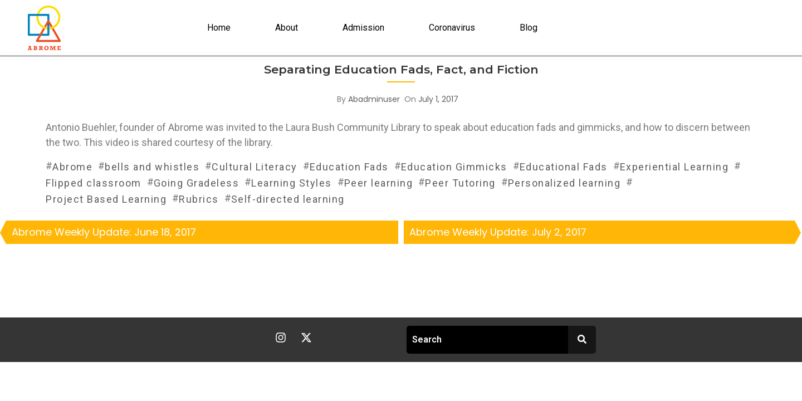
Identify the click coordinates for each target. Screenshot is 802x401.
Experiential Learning (674, 167)
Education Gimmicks (454, 167)
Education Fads (349, 167)
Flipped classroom (93, 183)
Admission (363, 27)
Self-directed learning (288, 199)
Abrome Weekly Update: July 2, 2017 (497, 232)
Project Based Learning (106, 199)
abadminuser (374, 99)
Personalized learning (564, 183)
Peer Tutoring (460, 183)
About (286, 27)
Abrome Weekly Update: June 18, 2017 (104, 232)
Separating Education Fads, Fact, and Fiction (401, 69)
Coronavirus (452, 27)
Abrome (72, 167)
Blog (528, 27)
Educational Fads (564, 167)
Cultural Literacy (254, 167)
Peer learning (378, 183)
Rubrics (199, 199)
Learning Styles (291, 183)
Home (219, 27)
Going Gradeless (196, 183)
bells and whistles (152, 167)
